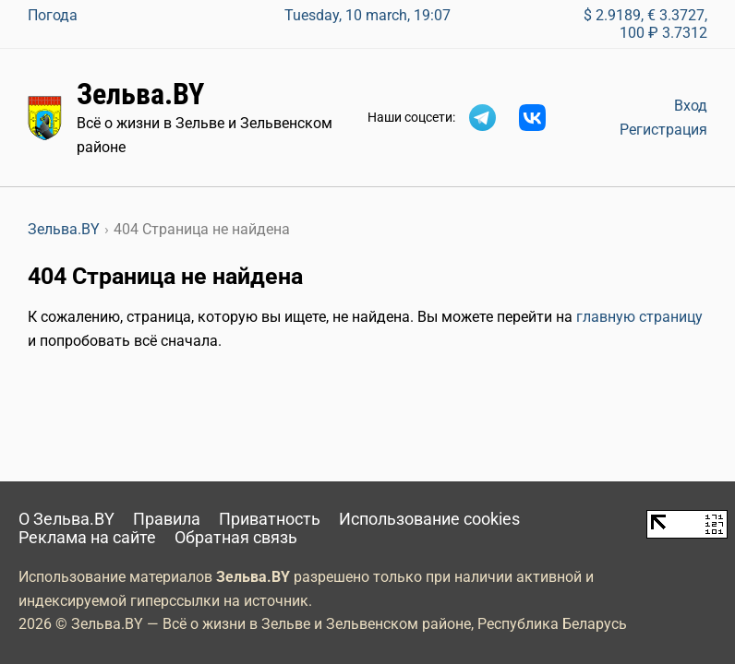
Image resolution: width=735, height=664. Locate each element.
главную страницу (639, 317)
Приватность (269, 519)
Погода (53, 15)
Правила (166, 519)
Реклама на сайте (87, 537)
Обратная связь (236, 537)
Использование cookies (429, 519)
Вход (690, 105)
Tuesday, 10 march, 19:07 (367, 15)
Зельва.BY (140, 94)
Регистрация (663, 129)
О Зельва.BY (66, 519)
